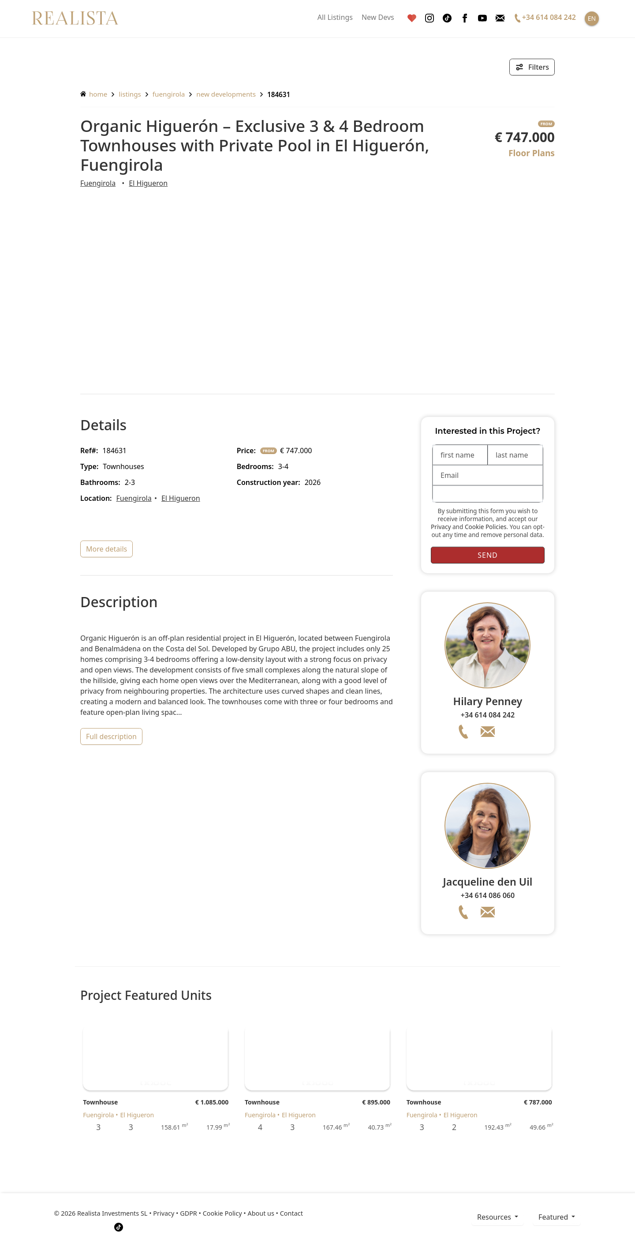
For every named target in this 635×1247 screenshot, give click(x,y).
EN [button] (592, 18)
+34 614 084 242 (488, 715)
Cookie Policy (222, 1213)
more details (106, 549)
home (93, 94)
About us (260, 1213)
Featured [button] (554, 1217)
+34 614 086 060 (488, 895)
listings (130, 94)
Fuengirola (169, 94)
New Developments (226, 94)
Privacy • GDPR (175, 1213)
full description (111, 736)
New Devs (378, 17)
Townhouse (100, 1102)
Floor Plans (531, 153)
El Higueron (148, 183)
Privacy (441, 526)
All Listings (335, 17)
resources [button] (495, 1217)
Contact (291, 1213)
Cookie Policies (486, 526)
